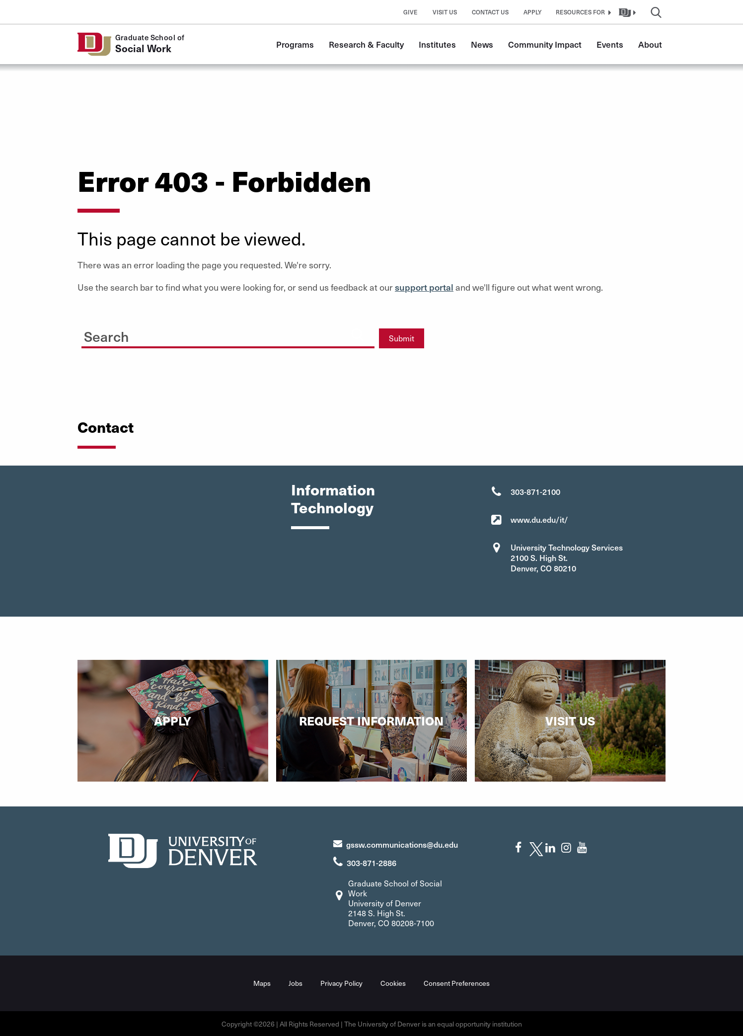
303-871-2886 (371, 862)
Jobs (295, 982)
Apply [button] (532, 12)
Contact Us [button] (490, 12)
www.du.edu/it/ (539, 519)
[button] (582, 12)
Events (609, 44)
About (650, 44)
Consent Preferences (457, 982)
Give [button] (410, 12)
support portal (424, 287)
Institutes (437, 44)
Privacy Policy (341, 982)
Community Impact (545, 44)
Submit (401, 338)
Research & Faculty (366, 44)
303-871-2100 (535, 491)
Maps (262, 982)
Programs (295, 44)
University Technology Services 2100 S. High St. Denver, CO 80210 (567, 557)
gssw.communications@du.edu (402, 844)
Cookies (393, 982)
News (482, 44)
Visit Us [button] (445, 12)
